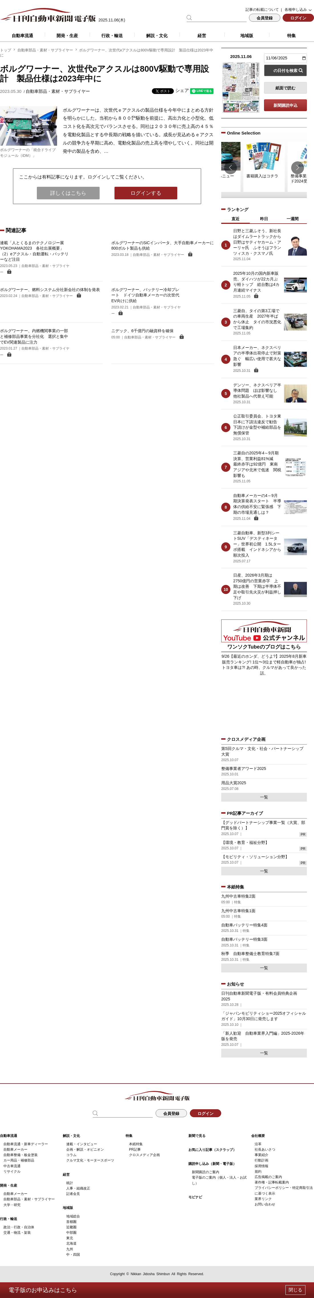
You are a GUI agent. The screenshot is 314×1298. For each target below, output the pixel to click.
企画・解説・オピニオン (85, 1149)
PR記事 (135, 1149)
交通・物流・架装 (17, 1233)
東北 (69, 1238)
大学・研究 (12, 1205)
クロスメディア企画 (144, 1155)
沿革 (258, 1144)
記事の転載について (262, 9)
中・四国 (73, 1255)
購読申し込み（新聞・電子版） (212, 1164)
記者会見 (73, 1194)
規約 (258, 1171)
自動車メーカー (15, 1149)
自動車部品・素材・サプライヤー (45, 50)
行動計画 (261, 1160)
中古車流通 (12, 1166)
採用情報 (261, 1166)
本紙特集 (136, 1144)
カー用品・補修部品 (18, 1160)
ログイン (298, 18)
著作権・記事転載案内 (272, 1182)
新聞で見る (197, 1136)
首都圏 (71, 1222)
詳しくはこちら (68, 193)
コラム (71, 1155)
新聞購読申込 (285, 105)
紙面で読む (285, 88)
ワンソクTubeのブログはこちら (264, 647)
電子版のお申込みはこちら (43, 1290)
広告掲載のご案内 (268, 1177)
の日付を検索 (285, 70)
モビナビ (195, 1197)
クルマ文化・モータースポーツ (90, 1160)
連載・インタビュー (81, 1144)
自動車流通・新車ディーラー (25, 1144)
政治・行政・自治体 (18, 1227)
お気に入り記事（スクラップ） (212, 1150)
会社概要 (258, 1136)
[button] (230, 167)
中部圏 (71, 1233)
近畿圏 (71, 1227)
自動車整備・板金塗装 (20, 1155)
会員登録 (265, 18)
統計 (69, 1183)
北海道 (71, 1243)
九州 (69, 1249)
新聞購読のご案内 (205, 1172)
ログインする (145, 193)
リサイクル (12, 1171)
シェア (182, 90)
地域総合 (73, 1216)
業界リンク (263, 1199)
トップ (5, 50)
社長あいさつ (265, 1149)
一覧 (264, 797)
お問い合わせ (265, 1204)
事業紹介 (261, 1155)
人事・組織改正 (78, 1188)
